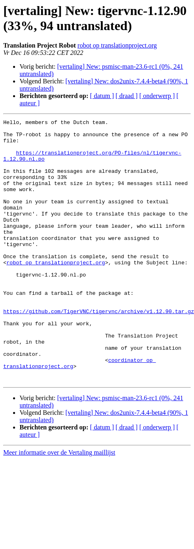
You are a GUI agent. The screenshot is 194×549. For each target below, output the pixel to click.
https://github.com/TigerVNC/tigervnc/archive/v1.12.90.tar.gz (98, 350)
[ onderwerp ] (157, 95)
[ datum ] (102, 95)
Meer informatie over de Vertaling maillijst (59, 504)
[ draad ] (127, 95)
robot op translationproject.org (117, 45)
